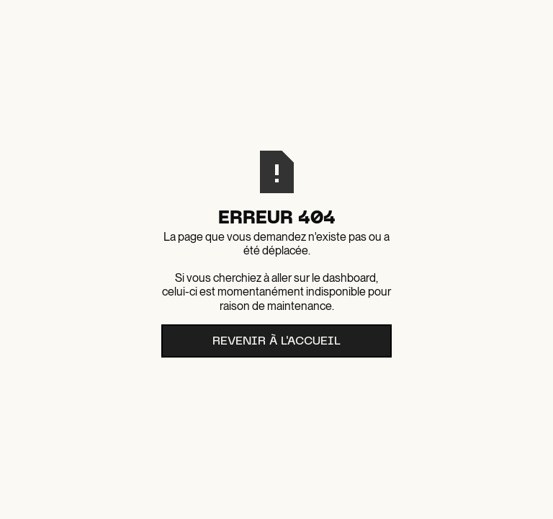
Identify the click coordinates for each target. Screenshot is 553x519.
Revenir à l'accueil (276, 341)
